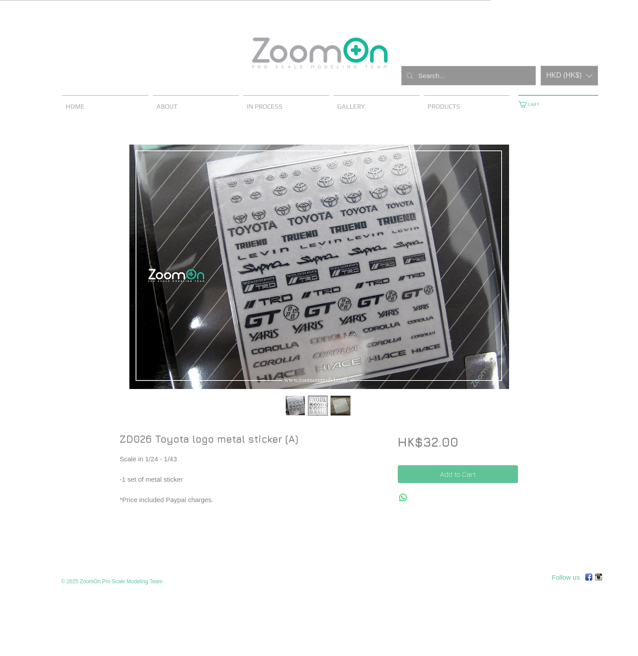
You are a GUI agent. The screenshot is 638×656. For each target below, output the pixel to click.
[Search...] (467, 75)
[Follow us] (566, 577)
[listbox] (569, 76)
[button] (569, 76)
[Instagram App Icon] (598, 577)
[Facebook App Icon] (588, 577)
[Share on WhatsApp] (403, 497)
